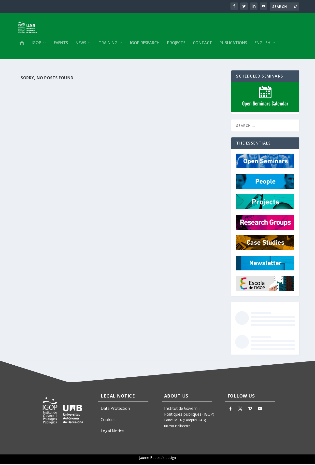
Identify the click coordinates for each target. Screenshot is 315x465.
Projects (176, 45)
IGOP (36, 45)
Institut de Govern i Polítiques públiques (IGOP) (189, 412)
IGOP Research (145, 45)
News (80, 45)
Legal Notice (112, 431)
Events (61, 45)
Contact (202, 45)
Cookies (108, 420)
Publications (233, 45)
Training (108, 45)
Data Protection (115, 409)
